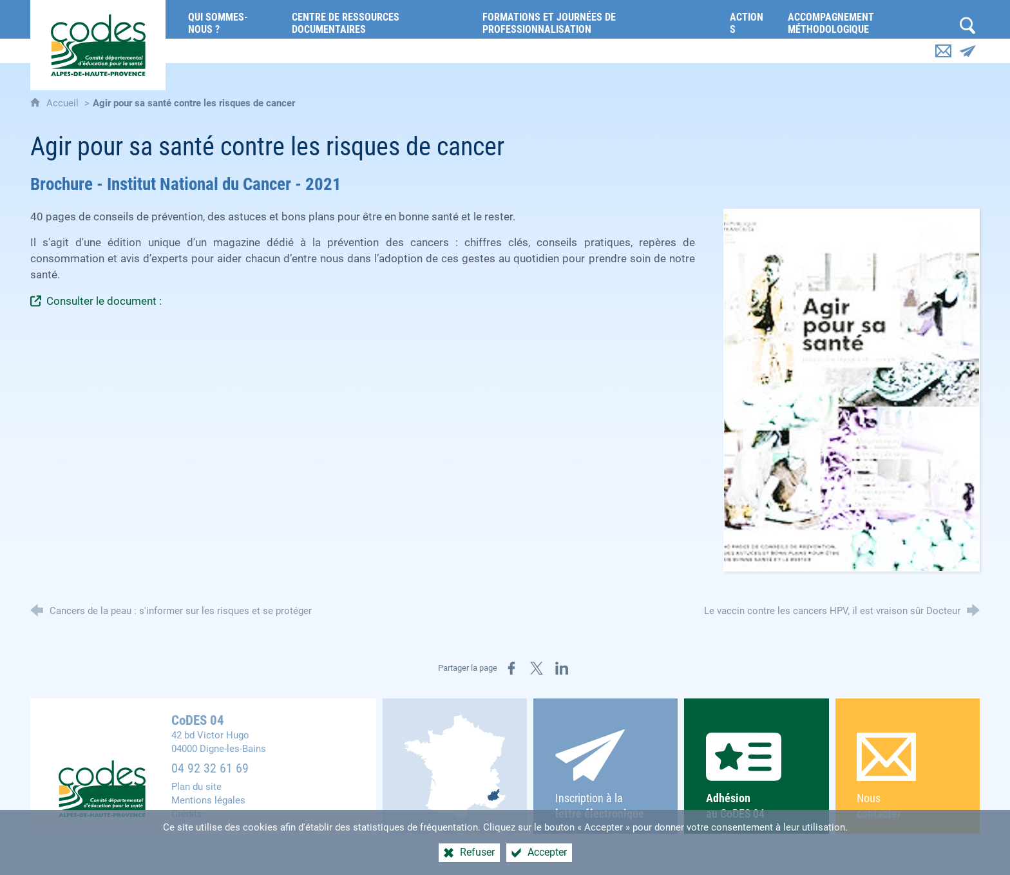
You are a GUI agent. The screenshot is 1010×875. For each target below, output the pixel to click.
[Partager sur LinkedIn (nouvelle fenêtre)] (562, 668)
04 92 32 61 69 (210, 768)
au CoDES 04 (756, 776)
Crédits (186, 814)
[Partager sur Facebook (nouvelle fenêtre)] (511, 668)
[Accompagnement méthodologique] (866, 19)
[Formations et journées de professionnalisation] (596, 19)
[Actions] (749, 19)
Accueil (63, 103)
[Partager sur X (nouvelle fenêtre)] (537, 668)
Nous (907, 777)
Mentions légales (208, 800)
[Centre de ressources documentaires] (377, 19)
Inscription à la (605, 775)
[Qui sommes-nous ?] (230, 19)
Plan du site (196, 787)
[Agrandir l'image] (851, 390)
